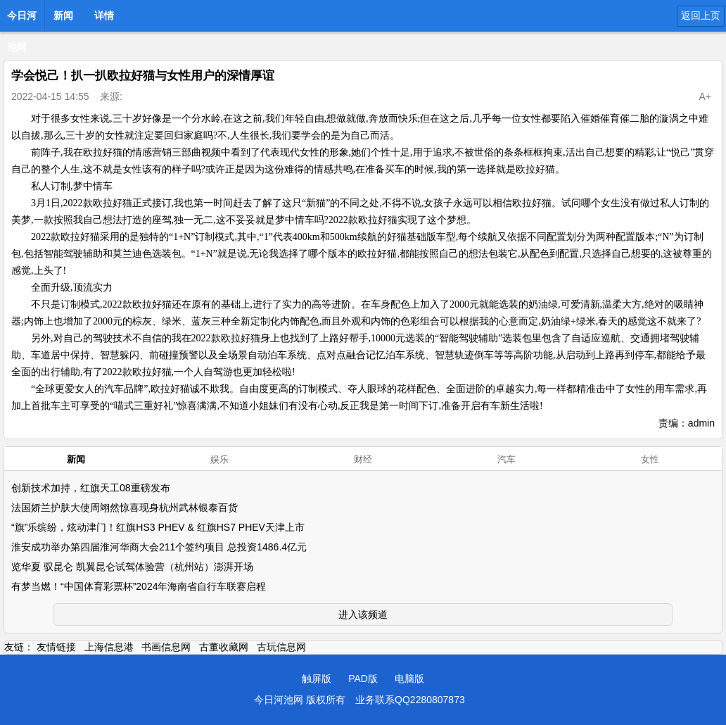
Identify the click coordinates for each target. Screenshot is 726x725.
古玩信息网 (281, 646)
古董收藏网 (223, 646)
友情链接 (56, 646)
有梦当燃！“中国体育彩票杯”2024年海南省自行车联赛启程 (138, 586)
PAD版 (363, 678)
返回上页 (700, 15)
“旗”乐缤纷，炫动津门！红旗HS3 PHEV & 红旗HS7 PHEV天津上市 (158, 527)
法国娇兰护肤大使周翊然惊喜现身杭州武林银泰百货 (124, 507)
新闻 (63, 15)
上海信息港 (109, 646)
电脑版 (409, 678)
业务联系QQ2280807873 (410, 699)
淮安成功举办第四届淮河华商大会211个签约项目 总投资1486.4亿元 (159, 547)
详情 (104, 15)
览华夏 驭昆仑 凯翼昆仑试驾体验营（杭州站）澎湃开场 (132, 566)
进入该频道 (363, 614)
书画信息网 (166, 646)
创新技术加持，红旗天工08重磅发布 (90, 487)
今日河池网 (22, 20)
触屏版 (316, 678)
